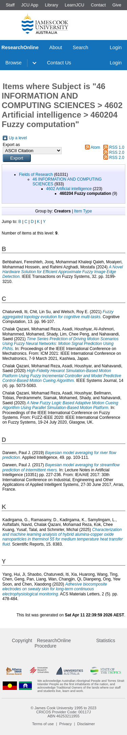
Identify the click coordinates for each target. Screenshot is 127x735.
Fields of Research (36, 174)
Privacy (65, 724)
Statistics (105, 640)
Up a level (18, 138)
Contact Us (59, 62)
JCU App (29, 4)
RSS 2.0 (116, 152)
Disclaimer (86, 724)
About (55, 47)
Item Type (83, 211)
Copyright (22, 640)
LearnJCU (74, 4)
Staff (10, 4)
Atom (95, 147)
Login (116, 47)
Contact (98, 4)
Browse (13, 62)
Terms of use (43, 724)
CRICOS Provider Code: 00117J (63, 712)
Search (80, 47)
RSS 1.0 (116, 147)
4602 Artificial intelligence (69, 188)
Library (51, 4)
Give (116, 4)
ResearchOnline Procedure (53, 643)
